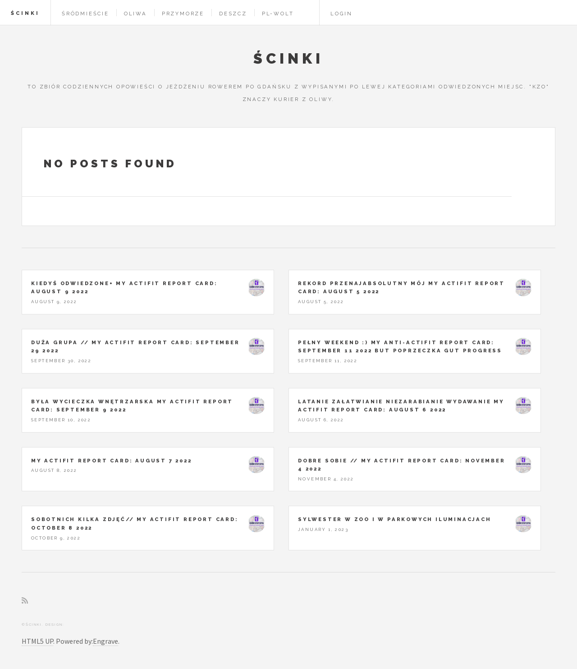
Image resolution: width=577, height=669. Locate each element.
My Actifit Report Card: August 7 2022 (111, 460)
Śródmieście (85, 13)
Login (341, 13)
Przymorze (183, 13)
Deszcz (233, 13)
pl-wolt (278, 13)
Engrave (105, 641)
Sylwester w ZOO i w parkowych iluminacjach (394, 519)
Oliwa (135, 13)
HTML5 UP (37, 641)
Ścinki (25, 13)
